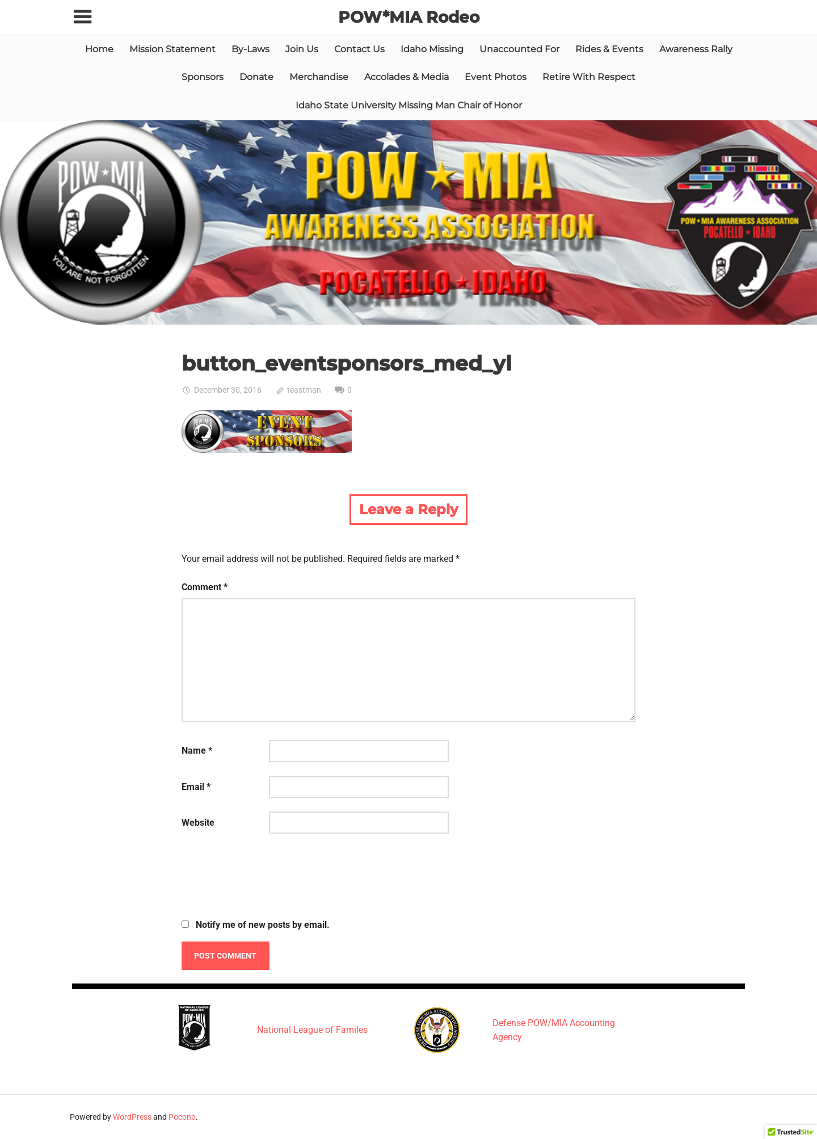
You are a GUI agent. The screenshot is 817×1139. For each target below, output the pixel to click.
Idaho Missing (432, 49)
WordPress (132, 1116)
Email (196, 786)
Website (198, 822)
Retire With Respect (588, 77)
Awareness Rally (695, 49)
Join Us (301, 49)
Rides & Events (609, 49)
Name (197, 750)
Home (99, 49)
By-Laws (250, 49)
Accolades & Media (406, 77)
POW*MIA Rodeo (408, 17)
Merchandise (318, 77)
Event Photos (496, 77)
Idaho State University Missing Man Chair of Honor (409, 105)
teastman (304, 389)
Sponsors (203, 77)
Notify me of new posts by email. (263, 924)
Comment (205, 587)
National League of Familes (312, 1029)
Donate (256, 77)
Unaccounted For (519, 49)
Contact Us (359, 49)
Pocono (182, 1116)
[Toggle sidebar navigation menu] (82, 17)
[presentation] (268, 878)
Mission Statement (172, 49)
